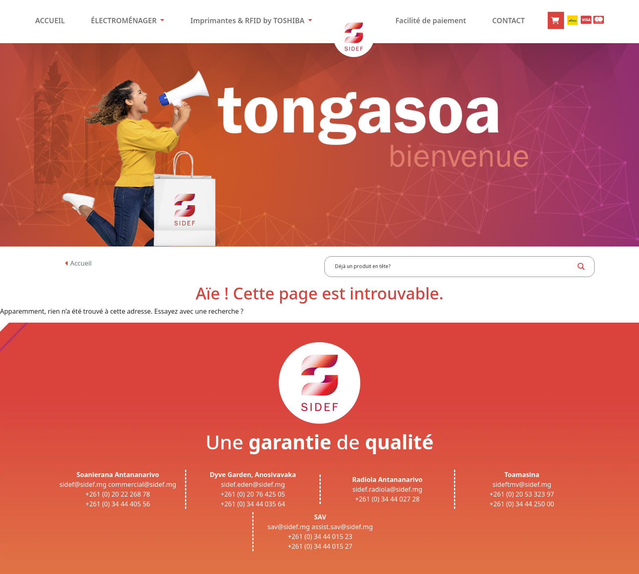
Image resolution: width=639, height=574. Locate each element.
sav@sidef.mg (288, 526)
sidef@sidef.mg (82, 484)
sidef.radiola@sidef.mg (387, 489)
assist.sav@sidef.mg (342, 526)
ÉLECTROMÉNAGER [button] (125, 20)
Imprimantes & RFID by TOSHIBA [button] (248, 20)
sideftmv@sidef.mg (521, 484)
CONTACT (508, 20)
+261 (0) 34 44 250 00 (521, 503)
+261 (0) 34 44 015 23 (320, 536)
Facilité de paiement (430, 20)
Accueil (78, 263)
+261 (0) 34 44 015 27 (320, 546)
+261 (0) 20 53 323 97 (521, 494)
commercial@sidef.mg (142, 484)
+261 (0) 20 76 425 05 (252, 494)
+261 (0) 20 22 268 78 (118, 494)
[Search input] (453, 266)
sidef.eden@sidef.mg (253, 484)
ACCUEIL (50, 20)
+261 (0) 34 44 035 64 (252, 503)
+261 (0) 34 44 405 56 (118, 503)
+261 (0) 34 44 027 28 (387, 499)
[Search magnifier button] (581, 266)
